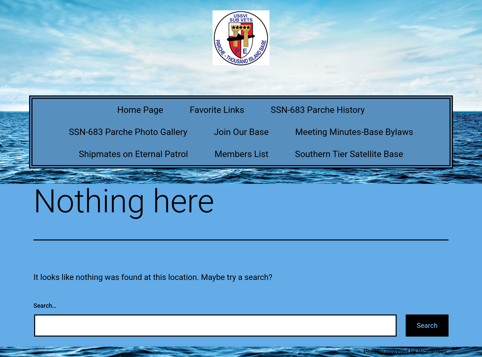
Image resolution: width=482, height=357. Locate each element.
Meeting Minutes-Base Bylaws (354, 132)
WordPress (432, 351)
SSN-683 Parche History (318, 110)
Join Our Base (241, 132)
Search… (45, 305)
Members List (241, 154)
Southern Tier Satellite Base (349, 154)
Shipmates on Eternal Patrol (133, 154)
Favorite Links (217, 110)
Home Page (140, 110)
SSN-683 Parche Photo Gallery (128, 132)
